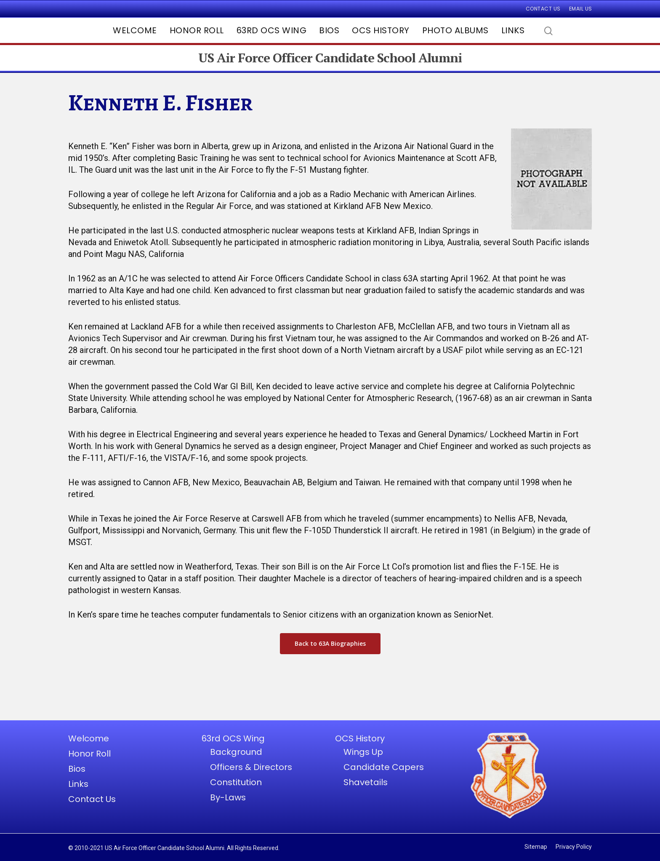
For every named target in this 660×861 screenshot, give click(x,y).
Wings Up (363, 752)
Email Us (580, 8)
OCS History (381, 30)
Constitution (236, 782)
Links (513, 30)
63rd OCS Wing (272, 30)
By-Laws (228, 797)
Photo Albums (455, 30)
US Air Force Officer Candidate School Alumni (330, 57)
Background (236, 752)
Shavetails (365, 782)
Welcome (135, 30)
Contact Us (543, 8)
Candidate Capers (383, 767)
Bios (329, 30)
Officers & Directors (251, 767)
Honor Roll (197, 30)
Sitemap (535, 846)
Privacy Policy (574, 846)
